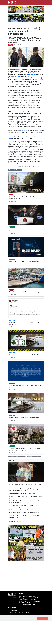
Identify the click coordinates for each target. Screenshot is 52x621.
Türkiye (16, 25)
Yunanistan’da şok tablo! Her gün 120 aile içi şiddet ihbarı (24, 512)
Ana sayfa (10, 25)
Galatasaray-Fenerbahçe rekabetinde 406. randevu (22, 493)
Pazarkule (11, 69)
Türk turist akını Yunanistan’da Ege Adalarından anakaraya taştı (25, 292)
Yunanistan (36, 69)
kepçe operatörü (31, 74)
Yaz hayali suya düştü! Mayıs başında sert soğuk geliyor (23, 510)
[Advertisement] (26, 576)
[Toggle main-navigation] (42, 2)
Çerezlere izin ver (42, 618)
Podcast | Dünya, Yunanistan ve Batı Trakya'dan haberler (24, 261)
